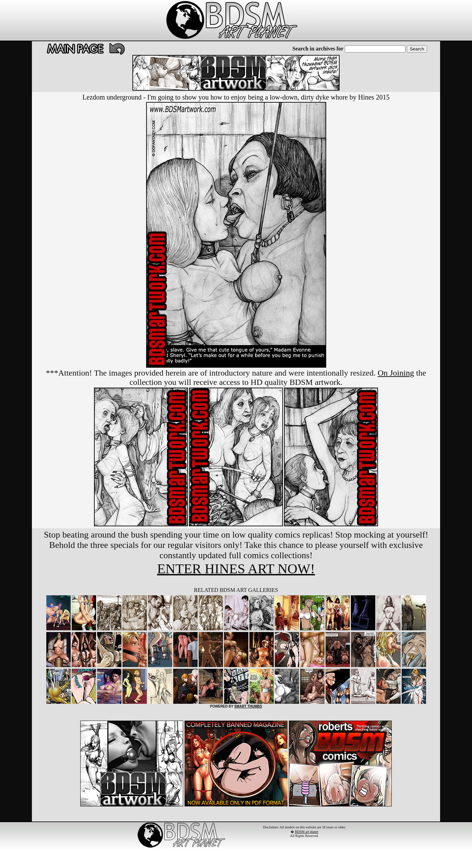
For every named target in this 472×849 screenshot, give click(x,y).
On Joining (396, 372)
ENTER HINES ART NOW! (236, 568)
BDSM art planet (306, 832)
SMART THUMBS (248, 706)
